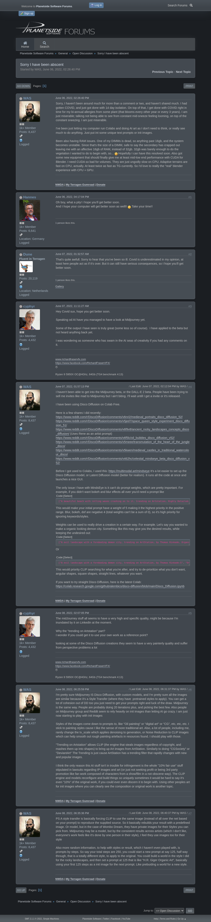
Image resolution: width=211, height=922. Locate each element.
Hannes (29, 197)
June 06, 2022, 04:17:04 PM (72, 196)
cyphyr (29, 306)
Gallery (59, 286)
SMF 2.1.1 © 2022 (33, 919)
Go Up (21, 890)
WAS (27, 98)
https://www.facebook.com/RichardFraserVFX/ (82, 363)
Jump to (148, 910)
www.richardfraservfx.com (70, 359)
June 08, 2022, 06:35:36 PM (72, 813)
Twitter (106, 919)
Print (189, 86)
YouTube (126, 919)
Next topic (183, 71)
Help (156, 919)
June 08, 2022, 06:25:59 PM (72, 689)
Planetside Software (91, 919)
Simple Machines (51, 919)
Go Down (23, 86)
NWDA (59, 184)
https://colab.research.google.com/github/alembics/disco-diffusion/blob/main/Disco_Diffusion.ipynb (120, 586)
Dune (27, 254)
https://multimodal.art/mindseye (129, 471)
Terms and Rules (168, 919)
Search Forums (180, 5)
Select (68, 495)
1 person (60, 222)
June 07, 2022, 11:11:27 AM (72, 306)
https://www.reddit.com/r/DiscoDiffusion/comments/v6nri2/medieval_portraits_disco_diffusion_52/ (119, 417)
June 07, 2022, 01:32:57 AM (72, 254)
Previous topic (162, 71)
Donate (101, 184)
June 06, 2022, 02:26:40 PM (72, 97)
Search (44, 45)
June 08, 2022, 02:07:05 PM (72, 612)
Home (25, 45)
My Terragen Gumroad (80, 184)
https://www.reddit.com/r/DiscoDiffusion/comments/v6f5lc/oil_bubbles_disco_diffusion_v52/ (115, 437)
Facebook (115, 919)
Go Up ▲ (181, 919)
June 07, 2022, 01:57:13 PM (72, 386)
